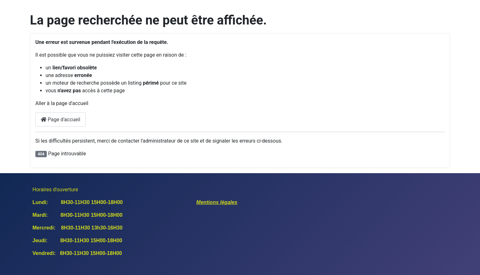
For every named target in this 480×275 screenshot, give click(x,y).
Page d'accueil (60, 119)
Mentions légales (216, 202)
